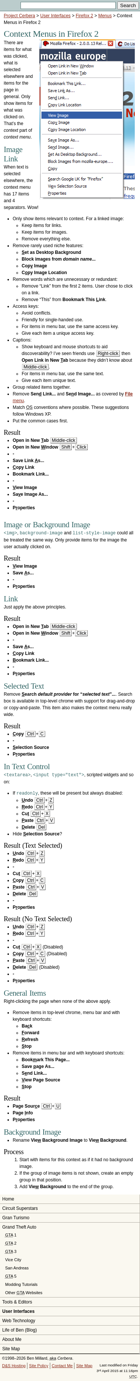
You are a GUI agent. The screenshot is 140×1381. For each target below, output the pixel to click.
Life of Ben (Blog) (19, 1329)
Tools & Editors (17, 1300)
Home (8, 1198)
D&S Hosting (14, 1364)
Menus (105, 15)
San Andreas (17, 1267)
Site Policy (38, 1364)
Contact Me (62, 1364)
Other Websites (24, 1291)
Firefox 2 (84, 15)
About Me (11, 1338)
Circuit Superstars (20, 1207)
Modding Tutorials (21, 1283)
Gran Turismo (15, 1216)
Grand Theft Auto (19, 1226)
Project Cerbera (19, 15)
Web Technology (18, 1319)
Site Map (11, 1347)
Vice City (13, 1258)
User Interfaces (55, 15)
